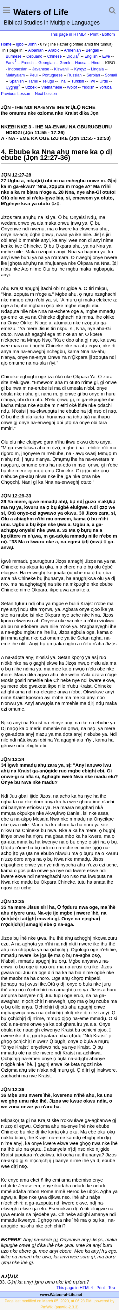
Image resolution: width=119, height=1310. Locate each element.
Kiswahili (61, 69)
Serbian (93, 75)
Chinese (54, 56)
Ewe (106, 56)
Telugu (48, 81)
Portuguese (52, 75)
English (90, 56)
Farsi (10, 63)
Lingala (97, 69)
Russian (74, 75)
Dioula (72, 56)
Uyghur (12, 87)
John (32, 44)
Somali (111, 75)
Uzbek (30, 87)
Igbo (19, 44)
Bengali (92, 50)
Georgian (46, 63)
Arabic (53, 50)
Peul (33, 75)
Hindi (95, 63)
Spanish (17, 81)
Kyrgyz (80, 69)
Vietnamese (51, 87)
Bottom (108, 34)
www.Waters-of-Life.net (61, 1294)
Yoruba (105, 87)
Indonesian (18, 69)
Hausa (81, 63)
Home (6, 44)
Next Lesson (46, 93)
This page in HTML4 (68, 34)
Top (111, 1287)
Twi (92, 81)
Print (94, 34)
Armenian (72, 50)
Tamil (33, 81)
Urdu (104, 81)
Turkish (77, 81)
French (27, 63)
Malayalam (15, 75)
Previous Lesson (15, 93)
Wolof (72, 87)
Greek (64, 63)
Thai (62, 81)
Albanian (35, 50)
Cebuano (34, 56)
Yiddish (88, 87)
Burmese (14, 56)
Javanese (40, 69)
